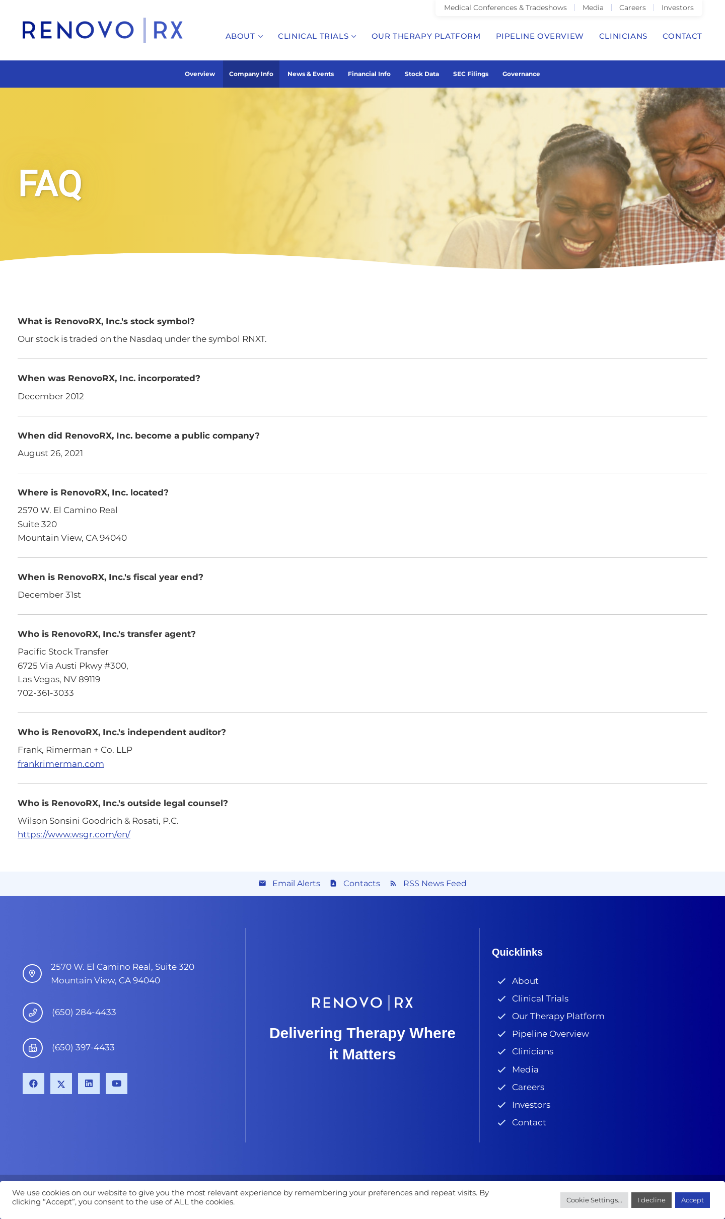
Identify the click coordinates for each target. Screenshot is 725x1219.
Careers (528, 1087)
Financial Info (369, 74)
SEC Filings (470, 74)
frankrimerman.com (61, 764)
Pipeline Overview (550, 1034)
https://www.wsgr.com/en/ (74, 834)
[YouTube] (116, 1084)
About (525, 981)
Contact (529, 1122)
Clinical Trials (540, 998)
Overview (200, 74)
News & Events (310, 74)
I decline (651, 1200)
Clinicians (532, 1051)
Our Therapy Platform (558, 1016)
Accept (692, 1200)
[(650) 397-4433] (37, 1048)
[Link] (103, 30)
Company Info (251, 74)
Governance (521, 74)
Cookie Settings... (594, 1200)
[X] (61, 1084)
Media (525, 1069)
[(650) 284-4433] (37, 1012)
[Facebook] (33, 1084)
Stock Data (422, 74)
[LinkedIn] (89, 1084)
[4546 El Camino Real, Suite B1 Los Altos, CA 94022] (37, 973)
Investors (531, 1105)
